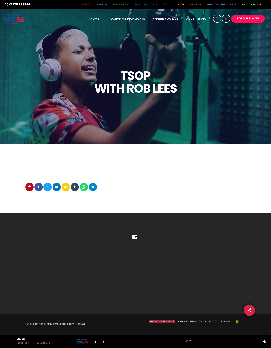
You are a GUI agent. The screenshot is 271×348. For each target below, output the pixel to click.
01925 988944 (17, 4)
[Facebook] (243, 321)
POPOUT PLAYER (248, 19)
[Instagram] (237, 321)
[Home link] (14, 18)
